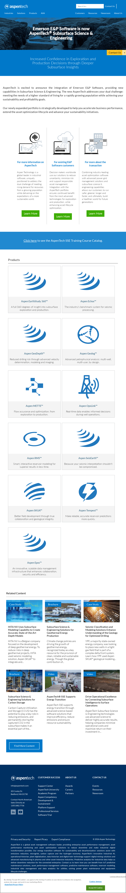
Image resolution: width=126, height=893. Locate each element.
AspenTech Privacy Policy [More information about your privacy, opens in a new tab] (14, 885)
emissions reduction (20, 853)
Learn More (30, 213)
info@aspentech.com (20, 785)
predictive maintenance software (82, 865)
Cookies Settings (95, 882)
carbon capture (47, 853)
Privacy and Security (20, 839)
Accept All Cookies (96, 888)
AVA (43, 13)
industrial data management (24, 868)
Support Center (45, 785)
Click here (30, 240)
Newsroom (105, 13)
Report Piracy (41, 839)
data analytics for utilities (55, 868)
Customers (80, 13)
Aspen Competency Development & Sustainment (47, 800)
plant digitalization (38, 856)
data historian (53, 856)
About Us (118, 13)
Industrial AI (109, 853)
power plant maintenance (88, 868)
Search (101, 6)
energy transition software (49, 850)
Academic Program (47, 793)
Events (95, 785)
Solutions (21, 13)
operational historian (20, 856)
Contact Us (110, 6)
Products (33, 13)
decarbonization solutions (93, 850)
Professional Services (48, 811)
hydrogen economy (71, 853)
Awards (69, 785)
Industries (8, 13)
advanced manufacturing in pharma (26, 859)
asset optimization (47, 847)
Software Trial (45, 814)
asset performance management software (50, 865)
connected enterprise (51, 862)
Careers (69, 789)
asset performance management (95, 844)
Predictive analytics (82, 859)
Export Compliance (61, 839)
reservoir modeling (107, 865)
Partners (69, 793)
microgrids (34, 853)
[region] (63, 883)
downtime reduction (26, 862)
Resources (92, 13)
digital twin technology (73, 856)
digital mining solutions (101, 856)
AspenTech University (48, 789)
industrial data (101, 859)
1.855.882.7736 (17, 805)
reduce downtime (79, 847)
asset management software (43, 844)
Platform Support (46, 807)
